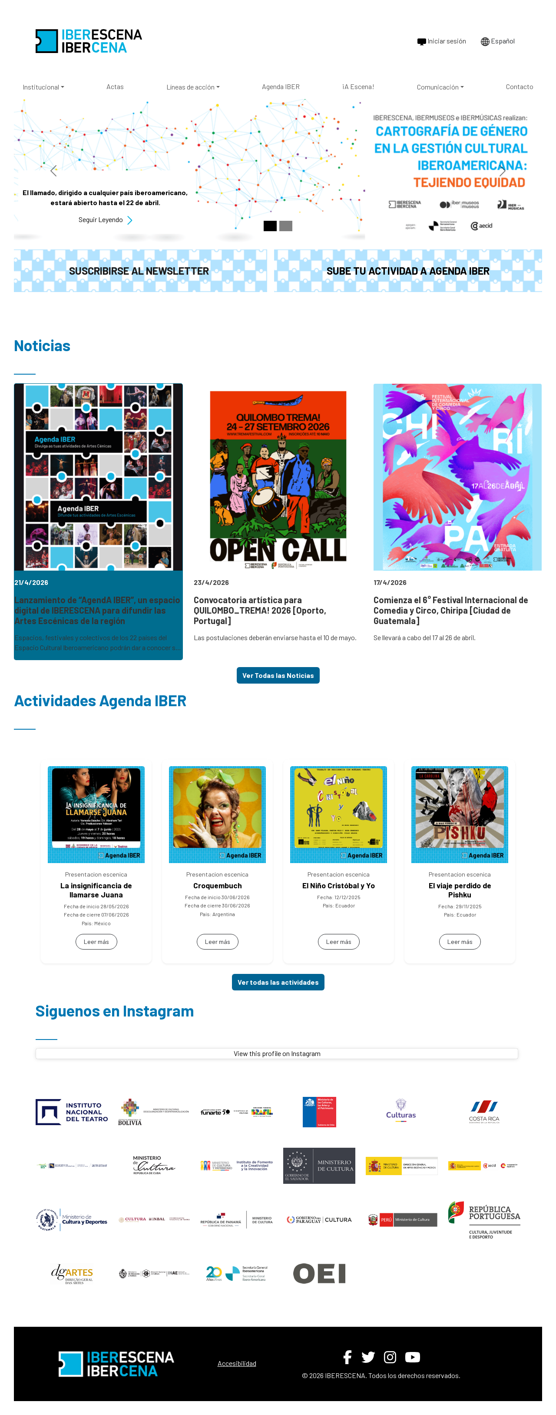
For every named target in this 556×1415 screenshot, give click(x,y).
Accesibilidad (237, 1363)
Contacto (519, 86)
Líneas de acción (190, 87)
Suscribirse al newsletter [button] (139, 270)
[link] (98, 521)
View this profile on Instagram (277, 1053)
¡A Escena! (358, 86)
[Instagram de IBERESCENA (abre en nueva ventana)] (390, 1357)
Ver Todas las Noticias (278, 675)
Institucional (41, 87)
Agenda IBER (281, 86)
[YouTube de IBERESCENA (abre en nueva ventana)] (412, 1357)
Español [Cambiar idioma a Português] (498, 41)
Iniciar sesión (441, 41)
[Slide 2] (285, 226)
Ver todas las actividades (278, 982)
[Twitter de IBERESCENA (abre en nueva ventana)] (368, 1357)
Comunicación (438, 87)
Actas (115, 86)
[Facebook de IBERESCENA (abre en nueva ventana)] (347, 1357)
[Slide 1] (270, 226)
